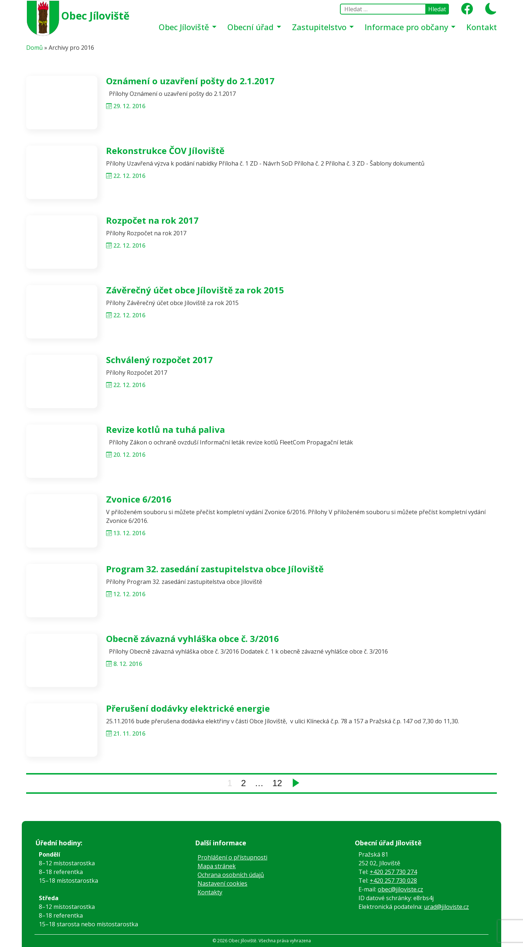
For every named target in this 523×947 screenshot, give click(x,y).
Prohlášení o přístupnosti (232, 857)
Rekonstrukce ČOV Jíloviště (165, 151)
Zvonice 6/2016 (138, 499)
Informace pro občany (407, 26)
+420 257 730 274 (393, 872)
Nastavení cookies (222, 883)
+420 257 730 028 (393, 881)
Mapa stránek (217, 866)
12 (277, 783)
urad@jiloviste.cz (446, 907)
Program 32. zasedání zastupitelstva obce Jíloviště (215, 569)
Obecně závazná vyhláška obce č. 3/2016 (192, 639)
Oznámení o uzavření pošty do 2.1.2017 (190, 81)
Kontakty (210, 892)
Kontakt (481, 26)
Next (296, 783)
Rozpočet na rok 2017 (152, 220)
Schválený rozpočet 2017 (159, 360)
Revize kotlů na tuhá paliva (165, 429)
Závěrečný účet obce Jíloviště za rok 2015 (195, 290)
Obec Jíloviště (95, 16)
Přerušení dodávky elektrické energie (188, 708)
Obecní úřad (251, 26)
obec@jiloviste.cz (400, 889)
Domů (34, 48)
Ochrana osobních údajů (231, 875)
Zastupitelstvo (320, 26)
